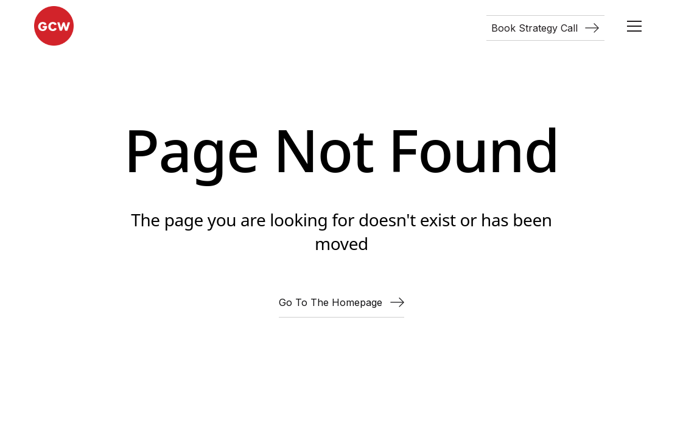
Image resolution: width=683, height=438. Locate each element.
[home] (54, 26)
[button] (634, 26)
